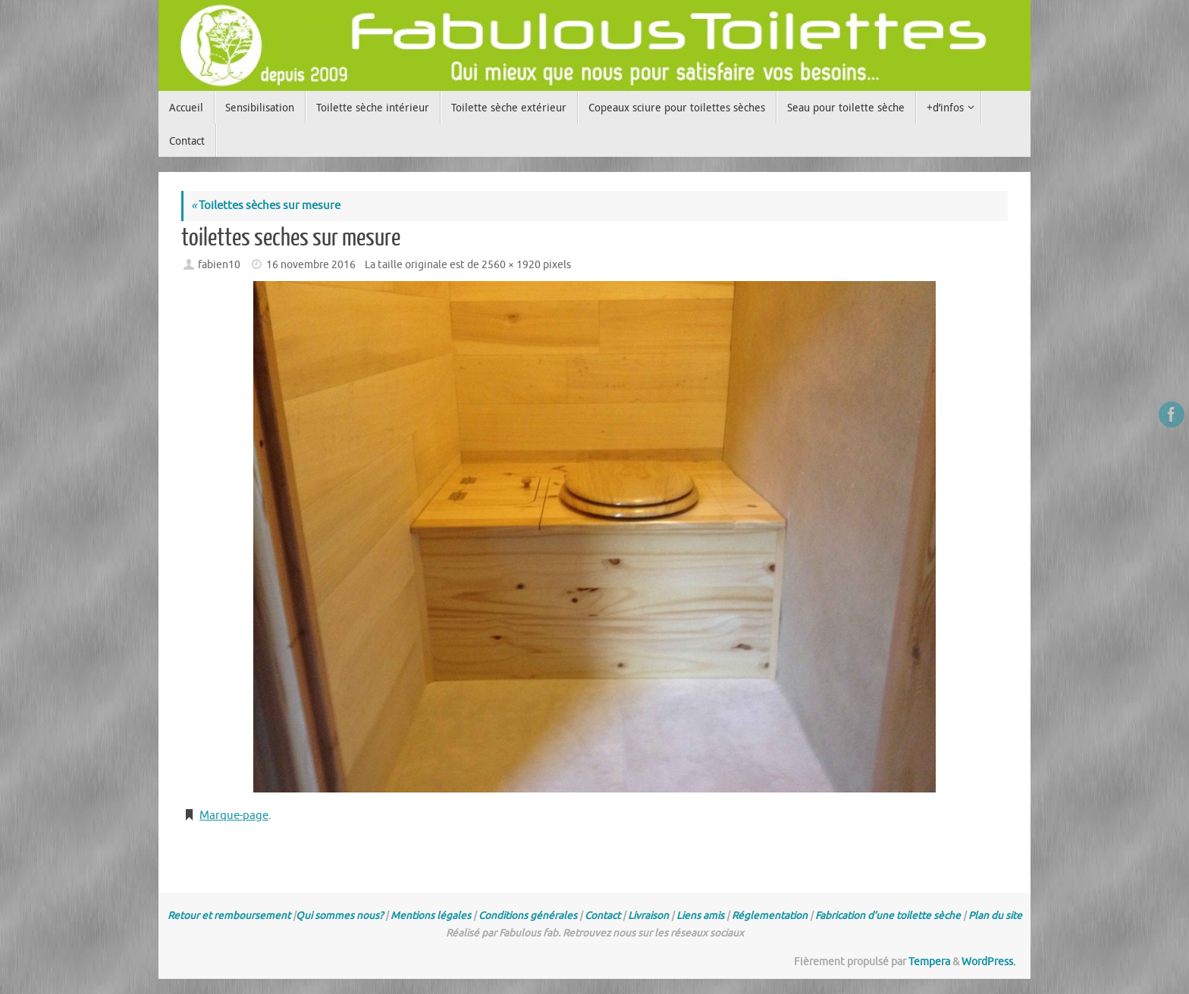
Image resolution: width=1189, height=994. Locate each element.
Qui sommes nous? (339, 915)
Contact (602, 915)
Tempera (929, 961)
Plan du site (995, 915)
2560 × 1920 (511, 264)
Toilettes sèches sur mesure (265, 205)
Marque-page (233, 815)
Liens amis (700, 915)
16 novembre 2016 (311, 264)
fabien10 (219, 264)
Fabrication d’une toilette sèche (888, 915)
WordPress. (988, 961)
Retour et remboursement (229, 915)
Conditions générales (527, 915)
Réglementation (770, 915)
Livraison (648, 915)
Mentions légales (431, 915)
